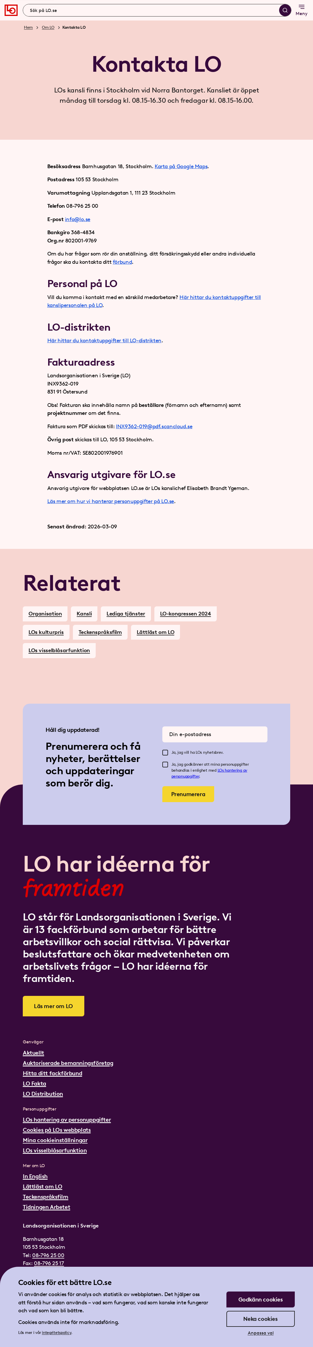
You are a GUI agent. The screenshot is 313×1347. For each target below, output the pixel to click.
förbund (122, 262)
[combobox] (157, 10)
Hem (28, 27)
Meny (302, 9)
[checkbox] (165, 752)
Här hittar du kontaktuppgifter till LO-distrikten (104, 340)
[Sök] (285, 10)
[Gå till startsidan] (11, 10)
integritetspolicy (56, 1332)
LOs (221, 770)
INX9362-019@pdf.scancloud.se (154, 426)
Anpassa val (261, 1333)
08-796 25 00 (48, 1255)
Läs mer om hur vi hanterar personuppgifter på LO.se (110, 501)
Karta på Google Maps (181, 166)
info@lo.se (77, 219)
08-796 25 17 (49, 1263)
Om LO (48, 27)
